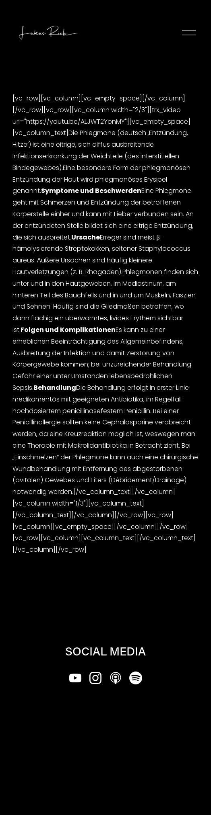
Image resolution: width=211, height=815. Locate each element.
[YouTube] (75, 678)
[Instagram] (95, 678)
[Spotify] (135, 678)
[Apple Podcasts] (115, 678)
